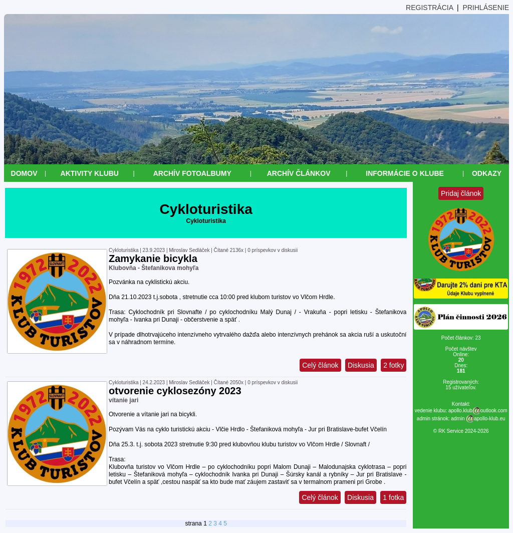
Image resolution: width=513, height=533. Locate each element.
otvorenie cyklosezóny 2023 (175, 390)
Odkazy (486, 173)
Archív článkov (299, 173)
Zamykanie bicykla (153, 258)
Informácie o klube (405, 173)
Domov (24, 173)
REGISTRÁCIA (429, 8)
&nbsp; (4, 528)
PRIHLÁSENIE (485, 8)
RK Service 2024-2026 (463, 431)
